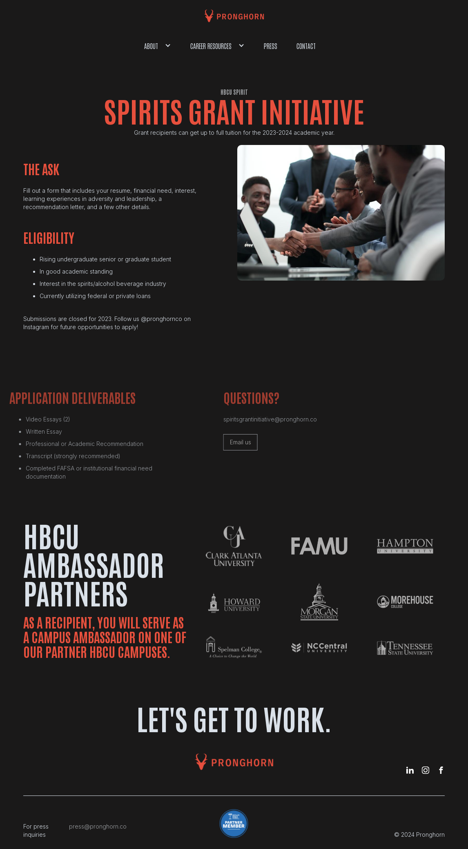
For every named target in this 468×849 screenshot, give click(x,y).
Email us (233, 442)
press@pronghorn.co (98, 826)
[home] (234, 16)
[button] (158, 45)
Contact (306, 46)
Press (270, 46)
